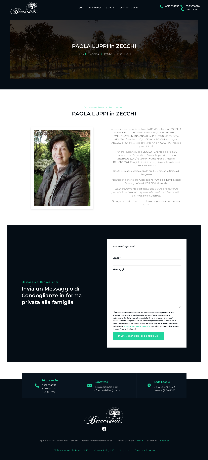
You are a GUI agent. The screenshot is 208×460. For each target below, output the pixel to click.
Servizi (110, 8)
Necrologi (94, 8)
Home (79, 8)
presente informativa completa (137, 325)
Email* (117, 257)
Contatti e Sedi (128, 8)
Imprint (124, 449)
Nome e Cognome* (124, 245)
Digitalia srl (163, 439)
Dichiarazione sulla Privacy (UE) (70, 449)
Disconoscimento (145, 449)
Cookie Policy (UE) (104, 449)
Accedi (140, 439)
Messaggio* (119, 268)
